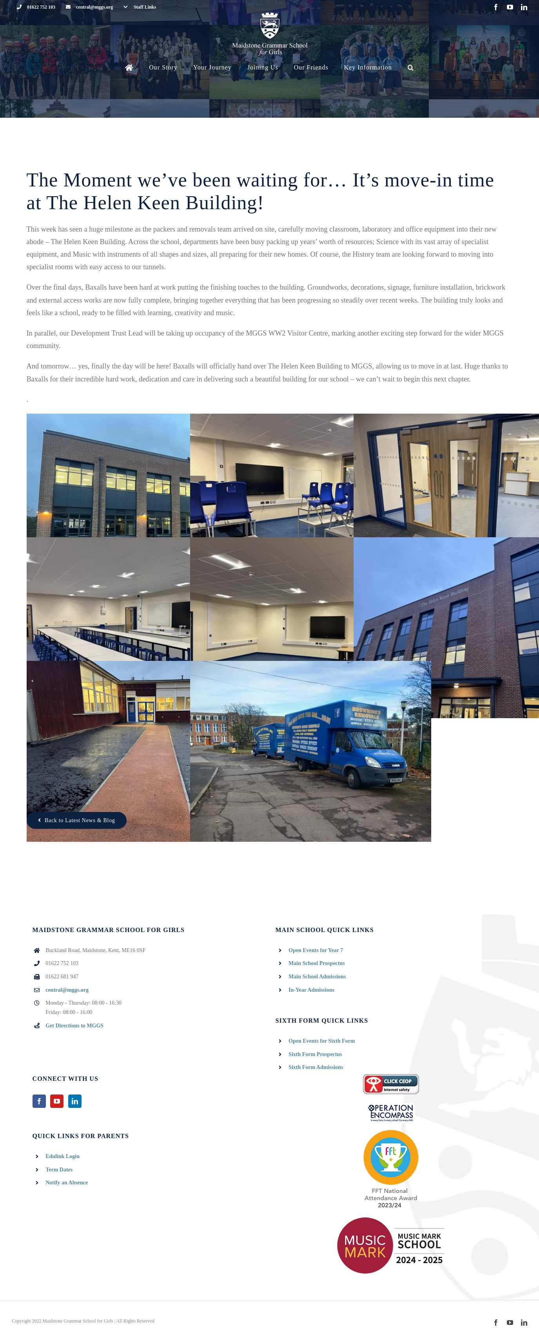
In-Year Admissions (311, 990)
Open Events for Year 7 (316, 950)
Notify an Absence (66, 1183)
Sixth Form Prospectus (315, 1054)
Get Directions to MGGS (74, 1026)
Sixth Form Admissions (316, 1067)
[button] (411, 67)
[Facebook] (39, 1101)
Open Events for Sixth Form (322, 1041)
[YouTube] (57, 1101)
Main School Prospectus (317, 963)
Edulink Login (62, 1156)
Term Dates (59, 1170)
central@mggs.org (67, 990)
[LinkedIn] (75, 1101)
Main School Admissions (317, 977)
